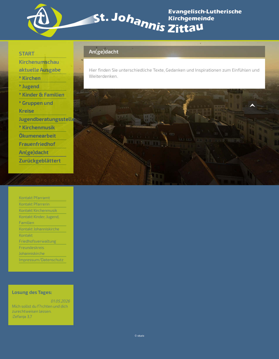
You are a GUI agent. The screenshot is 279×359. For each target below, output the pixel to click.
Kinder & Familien (41, 94)
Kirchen (30, 77)
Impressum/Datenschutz (41, 259)
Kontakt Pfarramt (34, 197)
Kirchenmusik (37, 127)
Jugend (29, 86)
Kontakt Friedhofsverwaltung (37, 238)
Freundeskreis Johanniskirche (32, 250)
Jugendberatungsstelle (42, 119)
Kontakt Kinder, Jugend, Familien (39, 219)
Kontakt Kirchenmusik (38, 210)
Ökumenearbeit (37, 135)
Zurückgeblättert (40, 160)
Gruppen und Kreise (36, 106)
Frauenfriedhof (37, 144)
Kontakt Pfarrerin (34, 204)
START (26, 53)
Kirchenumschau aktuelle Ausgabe (40, 66)
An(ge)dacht (34, 152)
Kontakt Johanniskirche (39, 228)
